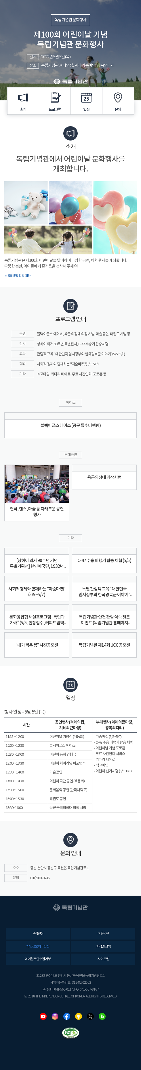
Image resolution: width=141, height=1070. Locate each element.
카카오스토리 (78, 1016)
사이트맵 (103, 959)
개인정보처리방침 (37, 946)
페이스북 (66, 1016)
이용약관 (103, 933)
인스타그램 (55, 1016)
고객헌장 (37, 933)
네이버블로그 (102, 1016)
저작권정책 (103, 946)
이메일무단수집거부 (38, 959)
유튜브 (43, 1016)
